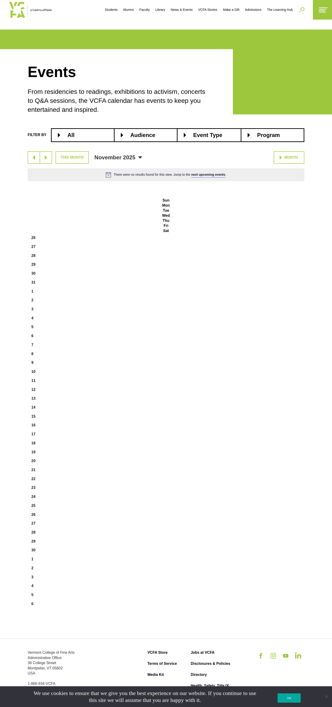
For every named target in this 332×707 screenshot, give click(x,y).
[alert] (166, 174)
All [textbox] (70, 135)
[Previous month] (34, 157)
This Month (72, 157)
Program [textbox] (268, 135)
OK (289, 698)
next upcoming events (208, 174)
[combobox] (83, 135)
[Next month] (46, 157)
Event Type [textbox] (207, 135)
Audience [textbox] (142, 135)
